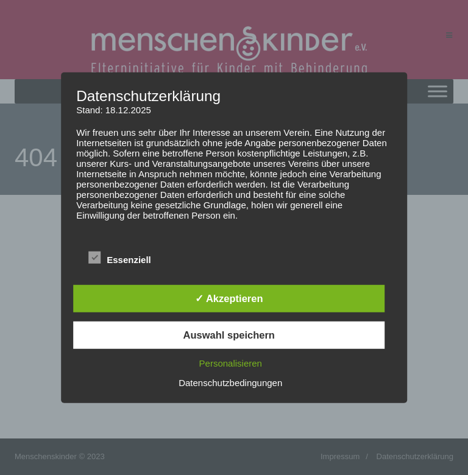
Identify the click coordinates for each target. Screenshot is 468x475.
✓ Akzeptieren (229, 298)
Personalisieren (230, 362)
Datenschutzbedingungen (230, 382)
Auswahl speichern (229, 334)
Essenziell (119, 258)
